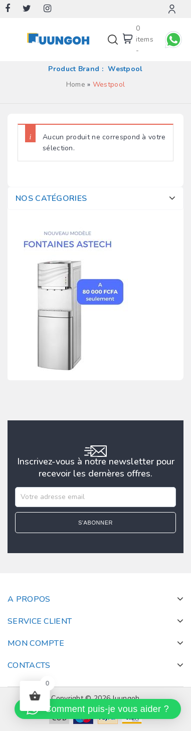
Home (75, 84)
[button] (98, 709)
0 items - (145, 39)
